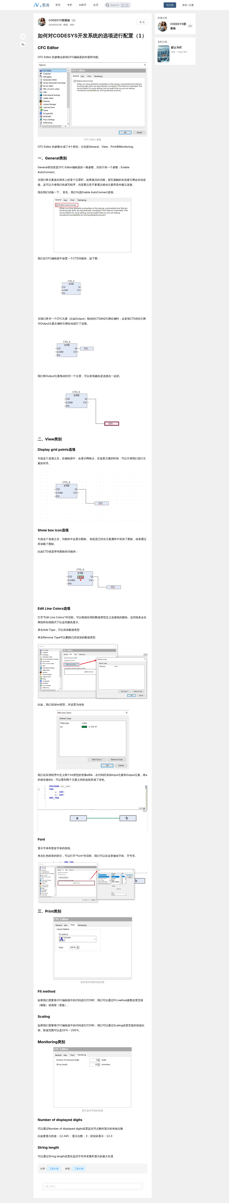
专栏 (69, 4)
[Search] (117, 5)
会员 (95, 4)
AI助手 (82, 4)
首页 (57, 4)
